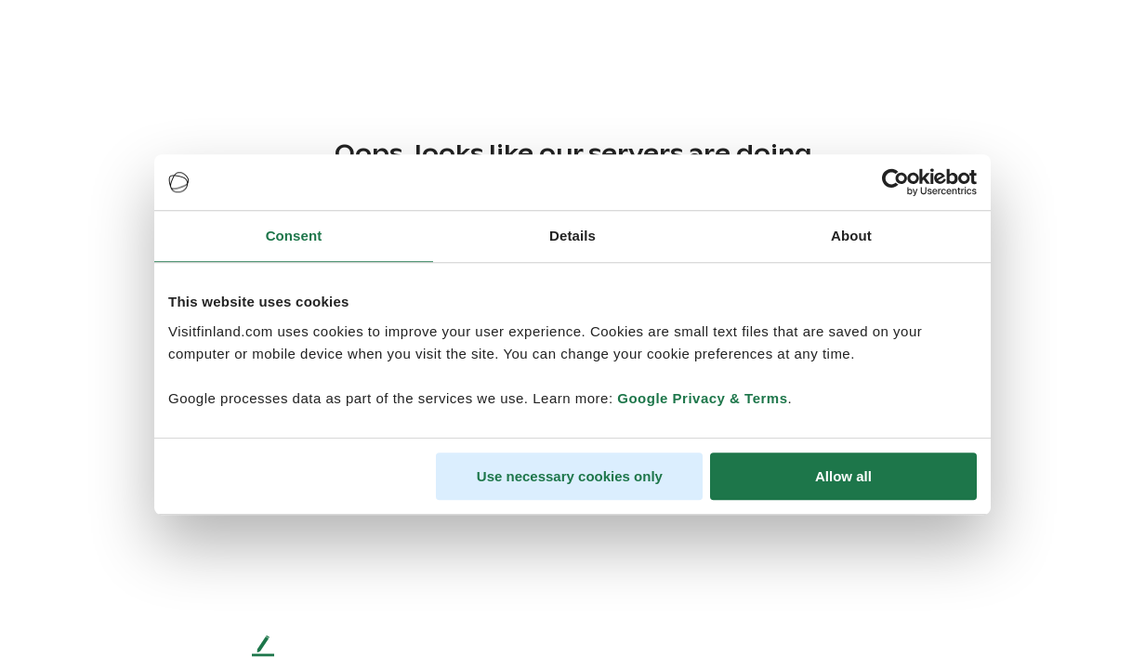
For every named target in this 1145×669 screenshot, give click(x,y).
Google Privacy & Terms (702, 398)
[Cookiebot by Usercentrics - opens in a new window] (895, 182)
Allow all (843, 476)
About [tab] (851, 235)
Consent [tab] (294, 235)
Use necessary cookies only (570, 476)
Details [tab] (572, 235)
